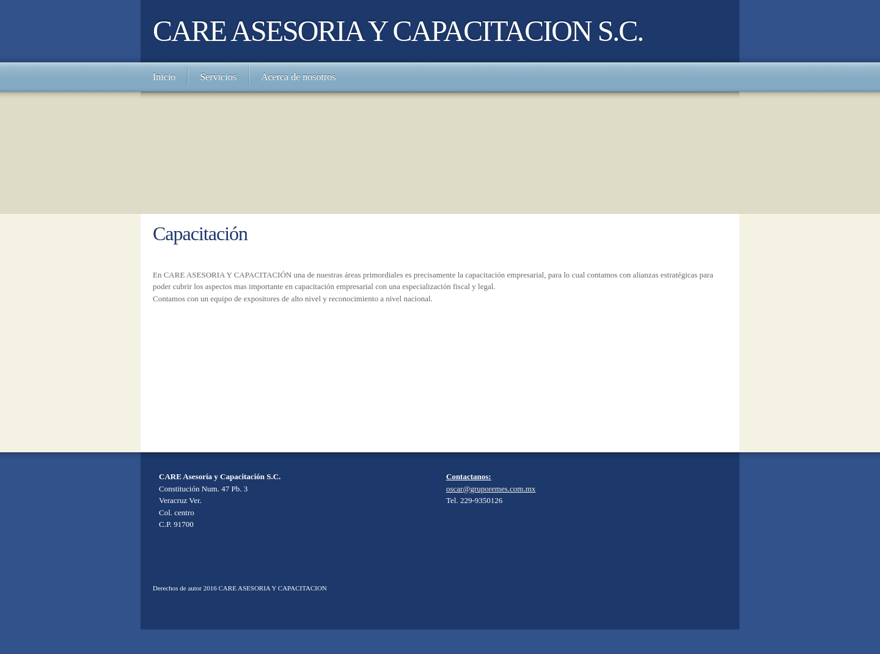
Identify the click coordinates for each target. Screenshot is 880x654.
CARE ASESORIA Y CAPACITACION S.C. (398, 31)
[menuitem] (164, 77)
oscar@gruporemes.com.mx (490, 488)
